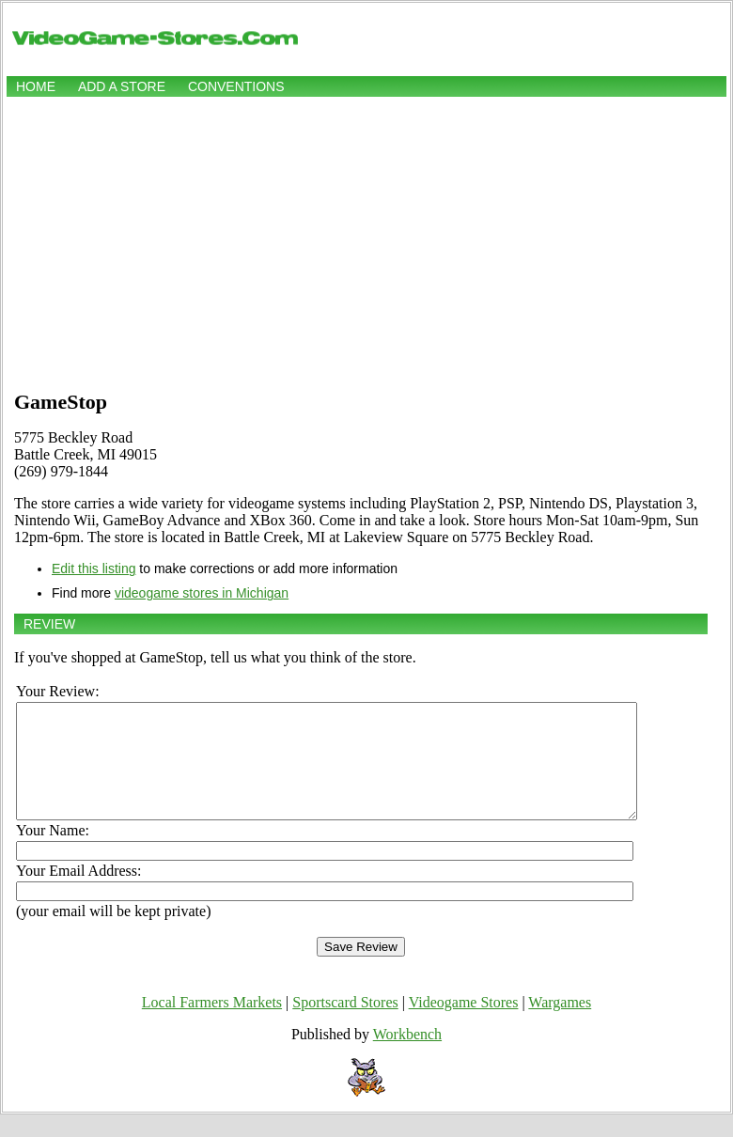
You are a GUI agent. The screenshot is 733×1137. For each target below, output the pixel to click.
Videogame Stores (464, 1025)
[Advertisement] (366, 241)
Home (35, 86)
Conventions (236, 86)
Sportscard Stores (345, 1025)
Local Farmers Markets (212, 1025)
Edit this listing (93, 568)
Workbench (407, 1057)
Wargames (559, 1025)
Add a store (121, 86)
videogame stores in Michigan (202, 592)
